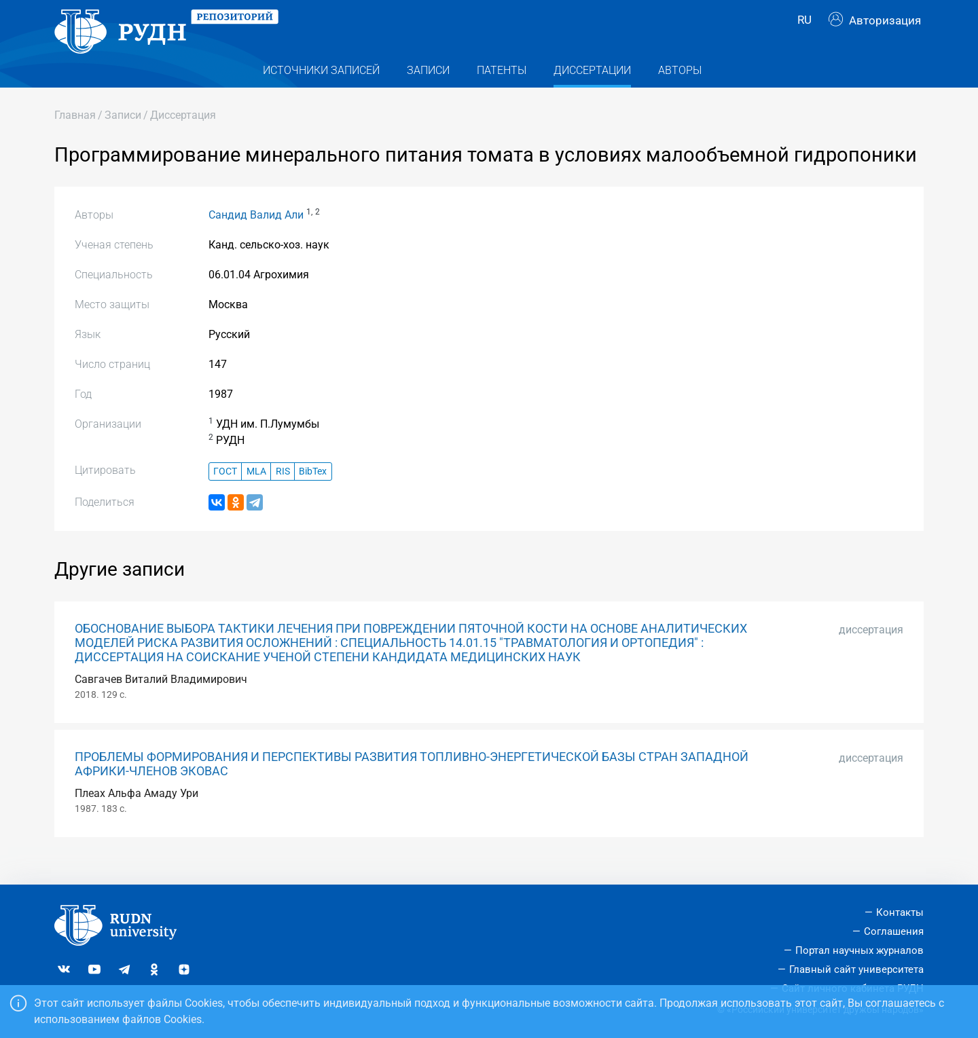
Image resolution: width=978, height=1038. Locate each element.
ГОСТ (225, 492)
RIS (283, 492)
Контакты (900, 913)
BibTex (313, 492)
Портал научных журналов (859, 950)
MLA (256, 492)
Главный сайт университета (856, 969)
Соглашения (894, 932)
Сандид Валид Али (256, 236)
